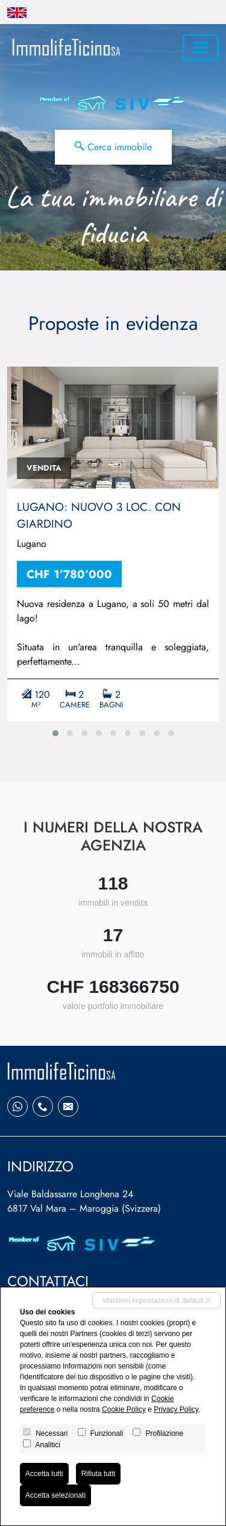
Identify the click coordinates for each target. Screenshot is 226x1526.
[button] (55, 733)
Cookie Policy (124, 1409)
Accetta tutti (44, 1474)
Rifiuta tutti (98, 1474)
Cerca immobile (113, 147)
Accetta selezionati (55, 1495)
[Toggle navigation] (201, 47)
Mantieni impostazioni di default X (156, 1300)
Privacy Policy (176, 1409)
